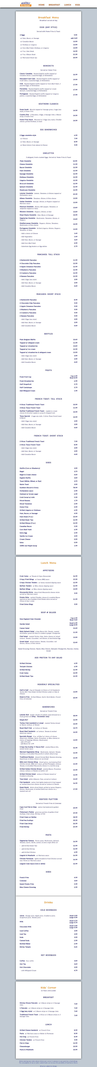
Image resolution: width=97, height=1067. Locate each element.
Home (41, 5)
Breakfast (54, 5)
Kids (77, 5)
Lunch (67, 5)
